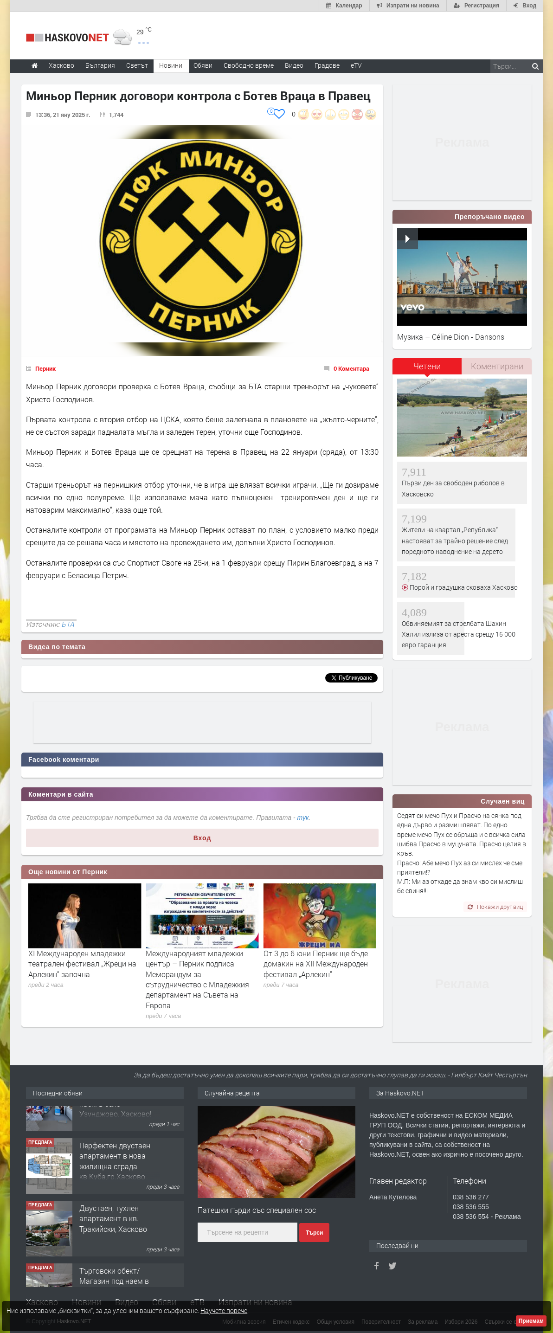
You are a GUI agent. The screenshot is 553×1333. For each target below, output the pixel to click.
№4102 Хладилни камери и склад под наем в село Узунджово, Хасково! (115, 1128)
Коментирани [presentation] (497, 366)
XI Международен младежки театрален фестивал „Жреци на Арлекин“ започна (200, 963)
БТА (67, 624)
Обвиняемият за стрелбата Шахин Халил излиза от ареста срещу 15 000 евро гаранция (458, 634)
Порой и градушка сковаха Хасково (463, 587)
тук (303, 817)
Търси (314, 1233)
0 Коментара (351, 368)
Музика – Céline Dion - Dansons (450, 336)
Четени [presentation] (427, 366)
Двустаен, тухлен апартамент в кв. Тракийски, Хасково (113, 1249)
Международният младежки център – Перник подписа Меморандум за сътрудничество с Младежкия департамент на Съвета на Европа (315, 979)
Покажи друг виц (495, 906)
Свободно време (249, 65)
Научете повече (223, 1310)
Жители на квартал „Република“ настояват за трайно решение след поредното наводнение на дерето (455, 540)
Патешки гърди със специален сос (257, 1210)
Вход (202, 838)
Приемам (531, 1321)
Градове (327, 65)
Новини (170, 65)
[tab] (427, 369)
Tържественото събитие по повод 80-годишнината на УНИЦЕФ (75, 963)
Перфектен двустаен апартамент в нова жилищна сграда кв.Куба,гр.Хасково (114, 1191)
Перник (45, 368)
